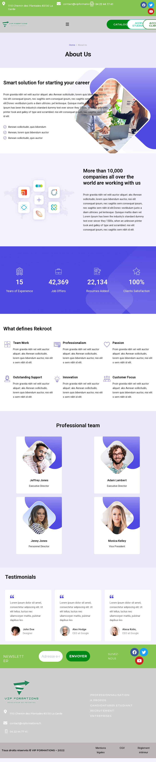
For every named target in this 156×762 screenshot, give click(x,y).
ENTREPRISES (101, 715)
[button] (122, 24)
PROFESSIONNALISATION (110, 695)
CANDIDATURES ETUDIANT (111, 705)
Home (72, 45)
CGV (122, 748)
